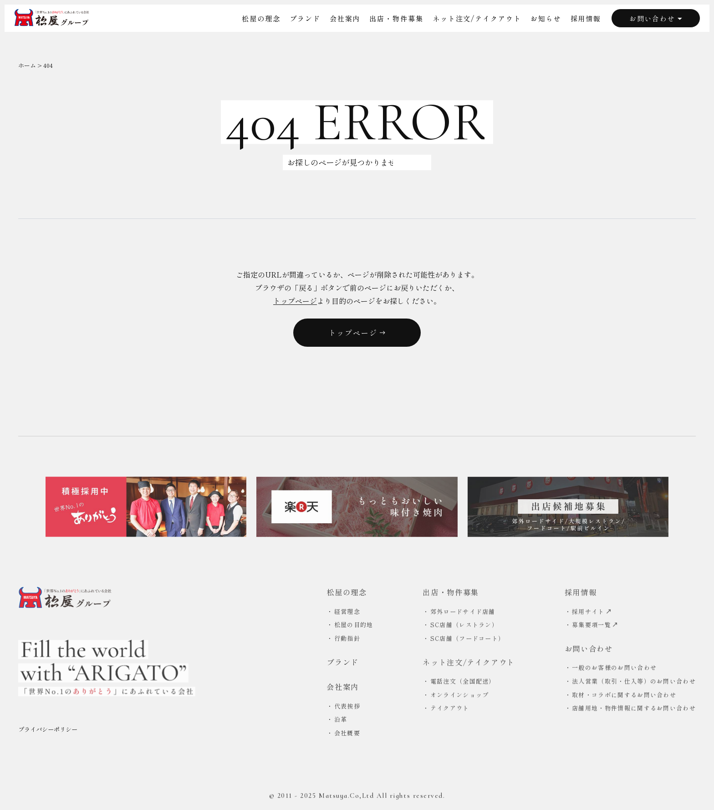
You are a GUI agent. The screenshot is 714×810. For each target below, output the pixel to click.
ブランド (305, 18)
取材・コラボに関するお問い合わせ (624, 696)
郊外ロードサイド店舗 (462, 613)
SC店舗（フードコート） (467, 640)
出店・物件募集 (396, 18)
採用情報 (586, 18)
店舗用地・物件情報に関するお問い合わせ (634, 710)
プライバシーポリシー (47, 732)
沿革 (340, 721)
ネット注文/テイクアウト (477, 18)
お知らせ (545, 18)
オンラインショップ (459, 696)
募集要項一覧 (594, 627)
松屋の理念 (261, 18)
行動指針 (347, 640)
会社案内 (345, 18)
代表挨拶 (347, 708)
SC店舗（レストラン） (464, 627)
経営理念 (347, 613)
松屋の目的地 (353, 627)
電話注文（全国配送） (462, 683)
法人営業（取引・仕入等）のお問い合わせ (634, 683)
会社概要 (347, 734)
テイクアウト (449, 710)
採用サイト (591, 613)
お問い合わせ (655, 18)
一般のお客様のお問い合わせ (614, 669)
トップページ (295, 300)
